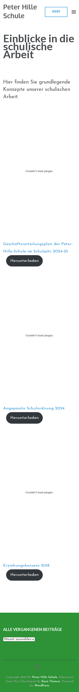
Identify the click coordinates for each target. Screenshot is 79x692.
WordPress (42, 685)
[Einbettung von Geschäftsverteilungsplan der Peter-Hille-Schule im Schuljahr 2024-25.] (39, 171)
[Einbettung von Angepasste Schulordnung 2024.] (39, 335)
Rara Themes (51, 681)
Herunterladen (24, 261)
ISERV (56, 11)
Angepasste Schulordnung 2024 (33, 408)
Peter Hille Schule (20, 11)
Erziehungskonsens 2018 (26, 566)
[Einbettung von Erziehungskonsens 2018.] (39, 492)
